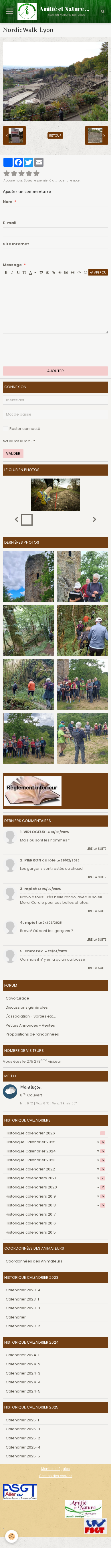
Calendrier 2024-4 (23, 1382)
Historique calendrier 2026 (55, 1133)
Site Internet (16, 244)
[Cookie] (11, 1536)
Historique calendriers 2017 (31, 1214)
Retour (55, 135)
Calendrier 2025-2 (23, 1438)
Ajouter (55, 371)
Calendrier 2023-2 (23, 1326)
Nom (7, 201)
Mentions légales (55, 1469)
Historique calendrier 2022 (55, 1169)
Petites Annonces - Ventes (30, 1025)
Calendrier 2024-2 (23, 1364)
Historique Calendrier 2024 (55, 1151)
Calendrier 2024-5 (23, 1391)
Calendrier (16, 1317)
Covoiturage (17, 998)
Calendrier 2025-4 (23, 1447)
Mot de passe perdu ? (19, 441)
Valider (13, 453)
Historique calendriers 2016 (31, 1223)
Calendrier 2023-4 (23, 1290)
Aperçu (98, 272)
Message (12, 265)
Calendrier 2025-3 (23, 1429)
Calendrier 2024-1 (22, 1355)
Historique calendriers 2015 (31, 1232)
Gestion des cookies (55, 1476)
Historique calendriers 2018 (55, 1205)
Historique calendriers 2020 (55, 1187)
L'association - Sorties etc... (31, 1016)
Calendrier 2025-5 (23, 1456)
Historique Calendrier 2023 (55, 1160)
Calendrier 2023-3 (23, 1308)
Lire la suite (96, 848)
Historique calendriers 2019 (55, 1196)
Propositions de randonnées (32, 1034)
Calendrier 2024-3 (23, 1373)
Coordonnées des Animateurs (34, 1261)
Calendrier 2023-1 (22, 1299)
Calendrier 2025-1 (22, 1420)
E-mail (9, 223)
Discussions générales (27, 1007)
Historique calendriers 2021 (55, 1178)
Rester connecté (21, 428)
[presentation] (46, 350)
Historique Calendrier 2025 (55, 1142)
